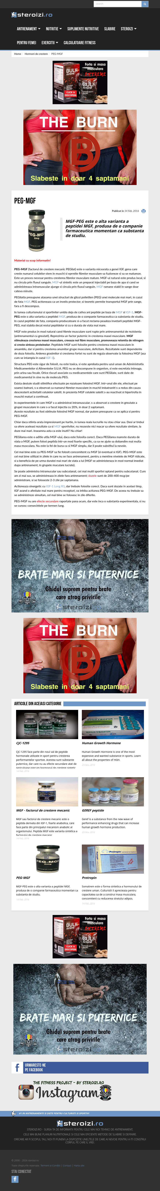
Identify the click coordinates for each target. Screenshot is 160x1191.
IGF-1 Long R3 (55, 486)
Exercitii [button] (50, 42)
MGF (55, 282)
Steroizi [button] (129, 29)
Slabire (109, 29)
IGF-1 (129, 312)
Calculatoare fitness (80, 42)
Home (17, 53)
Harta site (79, 1166)
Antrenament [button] (29, 29)
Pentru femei (26, 42)
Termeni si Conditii (50, 1166)
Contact (67, 1166)
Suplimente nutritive (83, 29)
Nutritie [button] (54, 29)
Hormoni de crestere (36, 53)
